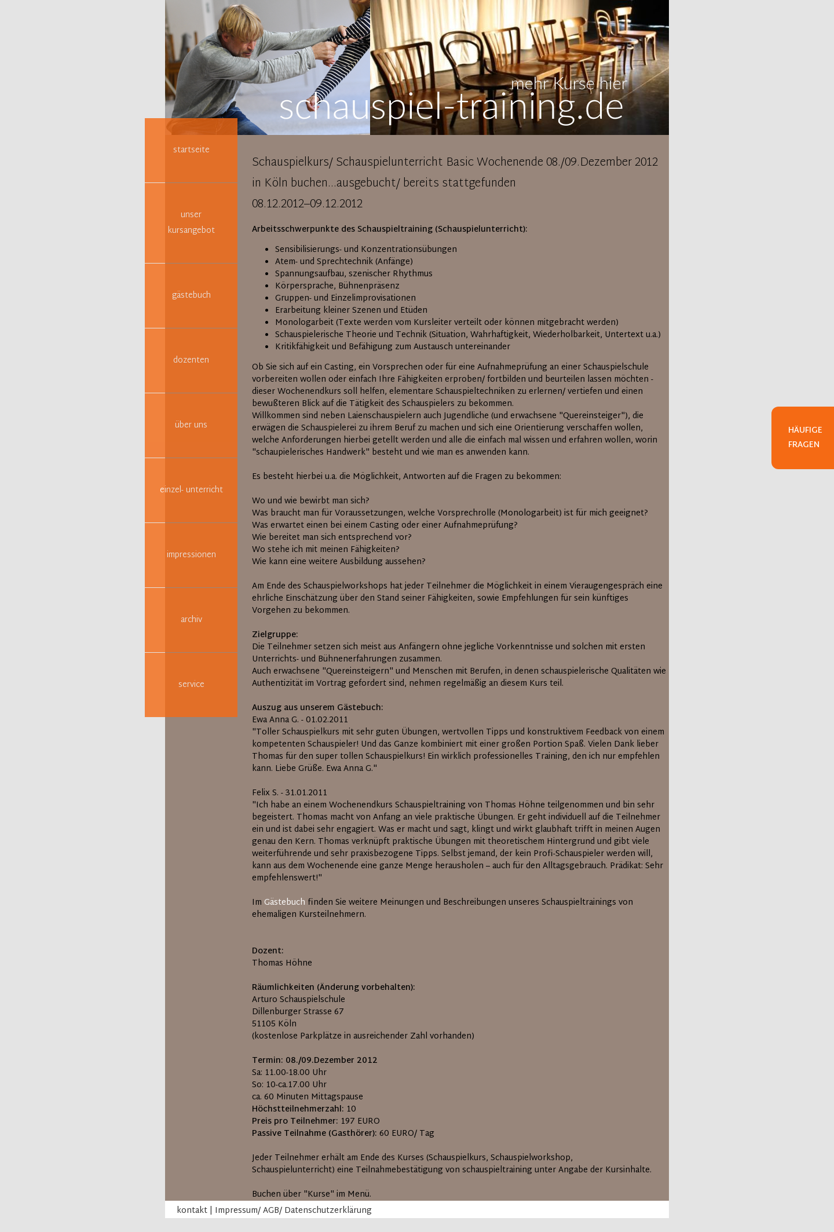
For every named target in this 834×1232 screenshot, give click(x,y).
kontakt (192, 1211)
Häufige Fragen (805, 437)
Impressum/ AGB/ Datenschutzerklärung (293, 1211)
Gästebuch (284, 902)
